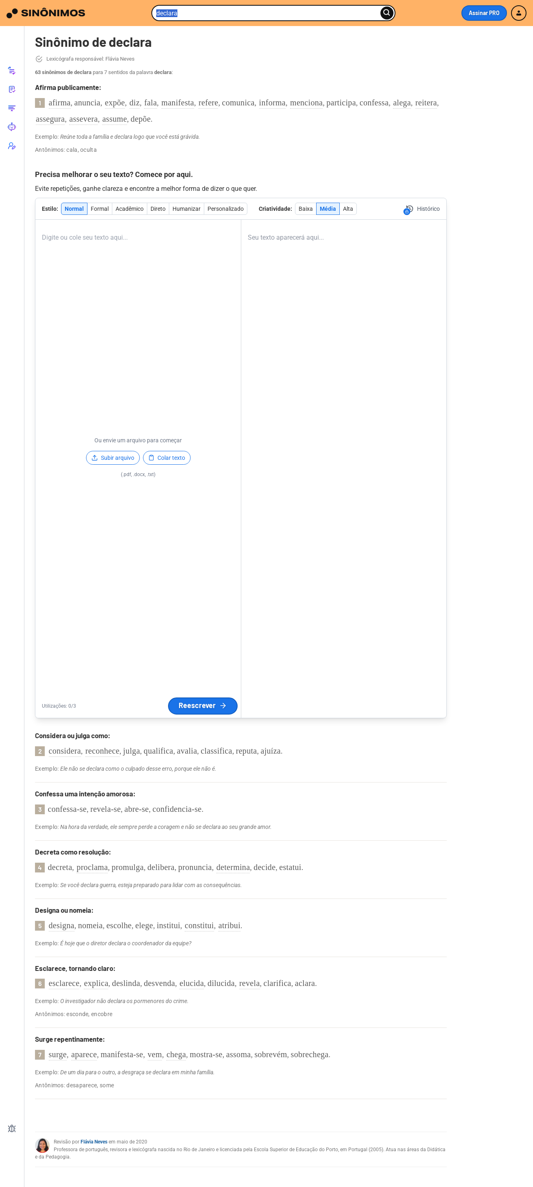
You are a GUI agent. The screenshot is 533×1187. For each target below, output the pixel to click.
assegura (50, 118)
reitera (426, 102)
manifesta (178, 102)
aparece (84, 1054)
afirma (60, 102)
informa (272, 102)
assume (114, 118)
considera (65, 750)
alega (402, 102)
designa (61, 925)
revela (249, 983)
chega (176, 1054)
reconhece (102, 750)
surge (58, 1054)
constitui (199, 925)
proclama (92, 867)
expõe (115, 102)
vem (155, 1054)
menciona (306, 102)
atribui (229, 925)
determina (233, 867)
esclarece (64, 983)
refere (208, 102)
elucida (191, 983)
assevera (83, 118)
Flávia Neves (94, 1142)
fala (150, 102)
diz (134, 102)
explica (96, 983)
